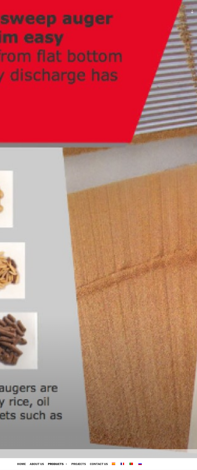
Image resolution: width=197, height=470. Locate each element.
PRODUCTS (58, 464)
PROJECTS (78, 464)
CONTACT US (99, 464)
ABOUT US (37, 464)
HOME (21, 464)
